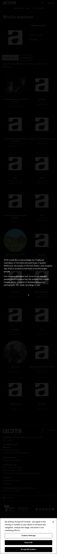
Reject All (28, 543)
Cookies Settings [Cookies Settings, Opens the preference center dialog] (28, 536)
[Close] (53, 522)
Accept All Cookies (28, 550)
